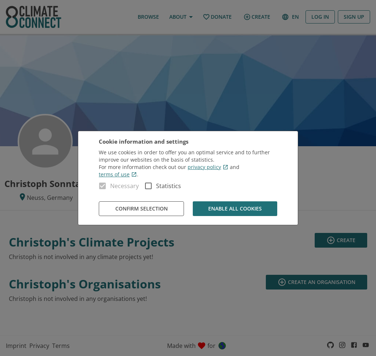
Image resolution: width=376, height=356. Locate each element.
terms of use (118, 174)
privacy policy (208, 166)
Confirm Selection (141, 209)
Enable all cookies (235, 208)
